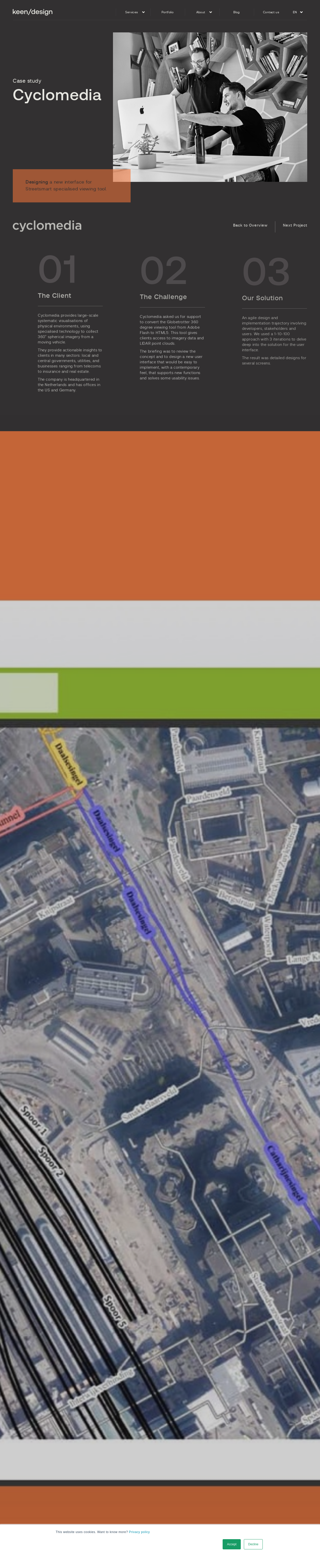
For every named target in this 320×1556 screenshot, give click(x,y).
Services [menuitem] (131, 12)
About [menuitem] (200, 12)
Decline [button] (253, 1544)
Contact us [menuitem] (271, 12)
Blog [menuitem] (236, 12)
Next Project (295, 236)
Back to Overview (250, 236)
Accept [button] (231, 1544)
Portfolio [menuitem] (168, 12)
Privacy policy (139, 1532)
